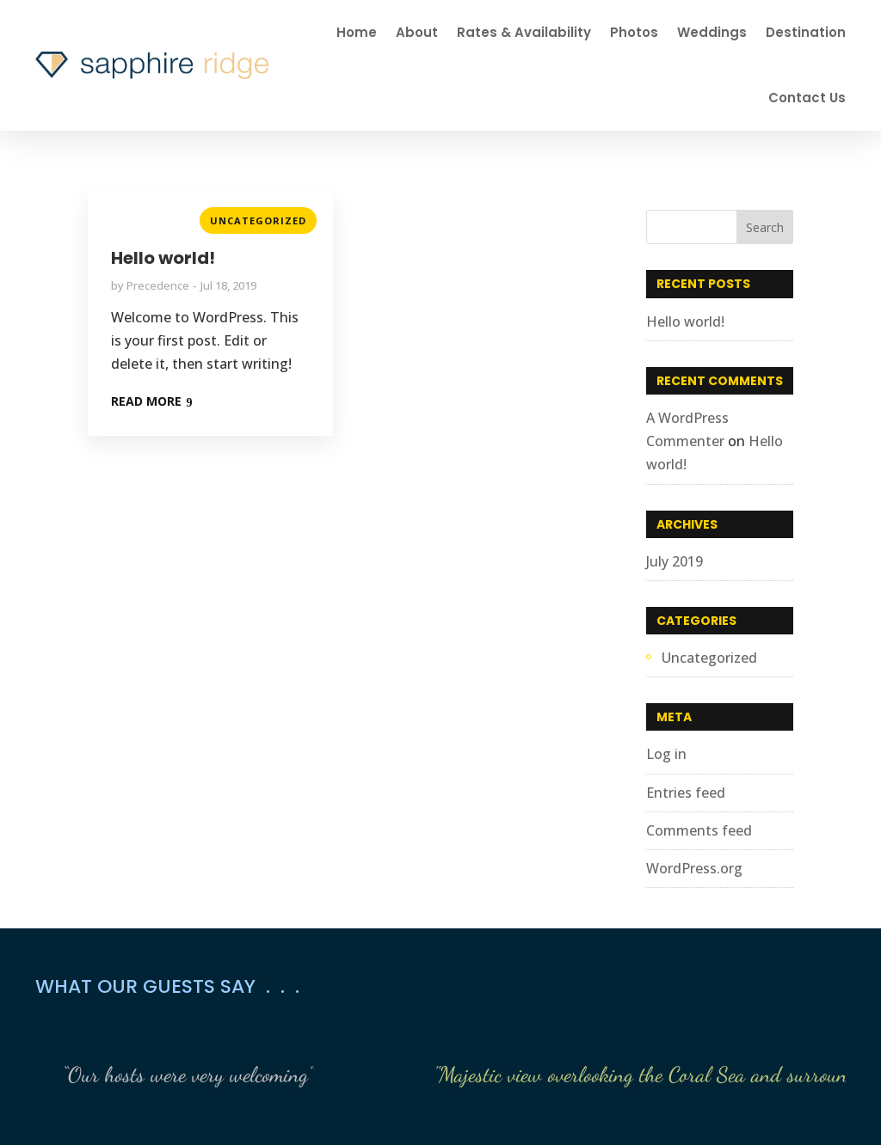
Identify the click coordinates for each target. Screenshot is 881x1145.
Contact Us (807, 98)
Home (356, 32)
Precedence (157, 285)
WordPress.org (694, 868)
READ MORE (146, 401)
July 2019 (674, 561)
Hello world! (163, 258)
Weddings (712, 32)
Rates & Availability (524, 32)
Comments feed (699, 830)
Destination (806, 32)
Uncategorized (258, 220)
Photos (634, 32)
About (417, 32)
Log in (666, 753)
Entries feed (685, 792)
